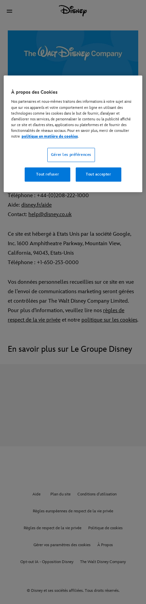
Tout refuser (47, 174)
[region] (73, 133)
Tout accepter (98, 174)
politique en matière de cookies (50, 136)
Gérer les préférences (71, 155)
